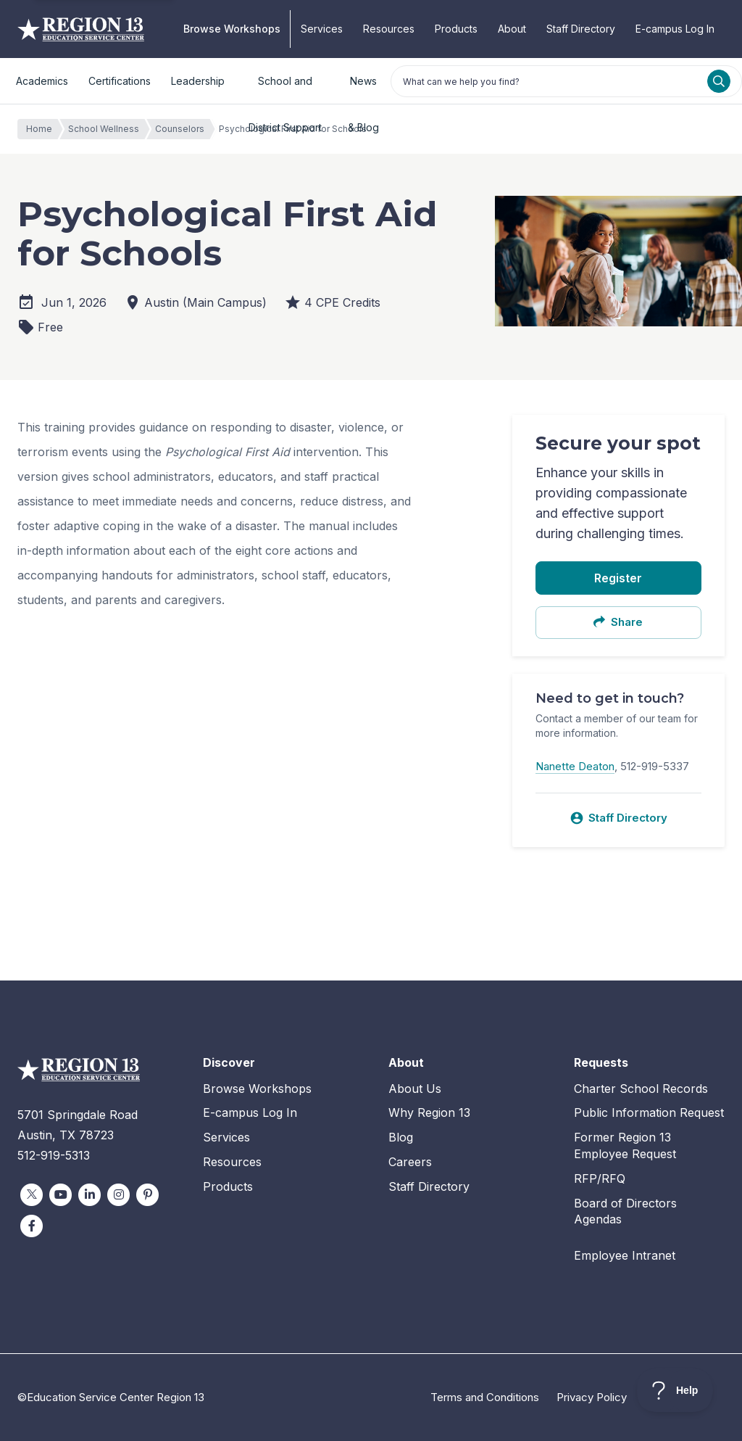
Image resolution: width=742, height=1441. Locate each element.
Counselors (183, 129)
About (512, 28)
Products (456, 28)
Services (322, 28)
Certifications (119, 81)
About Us (414, 1088)
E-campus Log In (674, 28)
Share (618, 622)
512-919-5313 (53, 1155)
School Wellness (107, 129)
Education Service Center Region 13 (80, 29)
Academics (42, 81)
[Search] (718, 81)
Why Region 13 (429, 1112)
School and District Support (285, 89)
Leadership (198, 81)
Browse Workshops (231, 28)
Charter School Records (641, 1088)
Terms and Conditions (484, 1397)
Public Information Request (649, 1112)
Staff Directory (580, 28)
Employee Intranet (624, 1255)
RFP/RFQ (599, 1178)
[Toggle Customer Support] (675, 1390)
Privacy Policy (591, 1397)
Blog (400, 1137)
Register (618, 578)
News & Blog (363, 89)
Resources (388, 28)
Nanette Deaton (574, 766)
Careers (410, 1162)
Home (42, 129)
